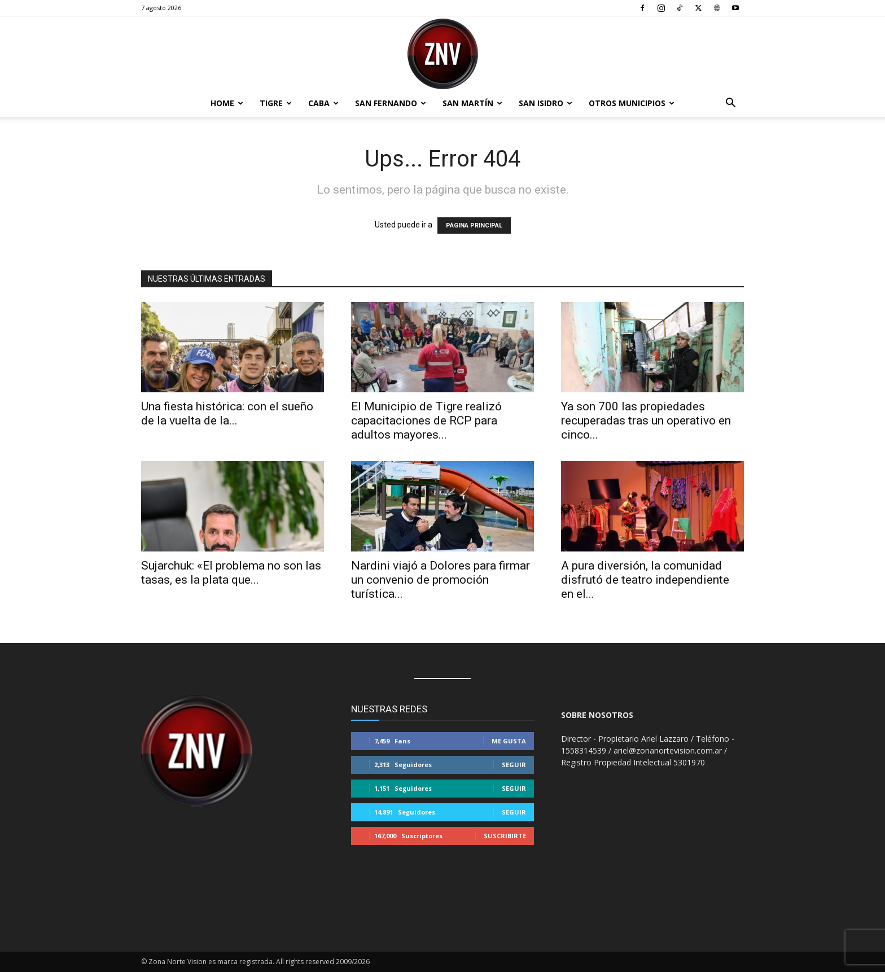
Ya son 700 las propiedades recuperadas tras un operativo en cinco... (646, 420)
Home (227, 103)
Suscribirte (505, 835)
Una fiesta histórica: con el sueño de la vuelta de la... (227, 413)
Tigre (276, 103)
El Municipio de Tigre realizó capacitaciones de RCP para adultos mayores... (426, 420)
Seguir (514, 764)
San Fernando (390, 103)
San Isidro (545, 103)
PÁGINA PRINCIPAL (474, 225)
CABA (323, 103)
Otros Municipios (631, 103)
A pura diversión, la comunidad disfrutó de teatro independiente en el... (645, 580)
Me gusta (509, 741)
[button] (730, 104)
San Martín (472, 103)
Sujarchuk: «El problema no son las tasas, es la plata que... (231, 572)
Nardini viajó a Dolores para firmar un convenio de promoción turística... (440, 580)
